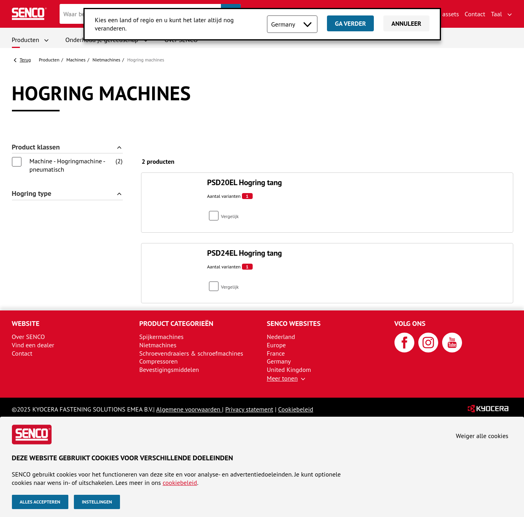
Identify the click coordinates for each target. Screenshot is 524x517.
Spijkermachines (161, 337)
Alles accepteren (40, 502)
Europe (276, 345)
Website (26, 323)
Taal (496, 14)
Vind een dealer (33, 345)
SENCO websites (294, 323)
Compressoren (158, 361)
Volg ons (410, 323)
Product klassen (36, 147)
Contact (475, 14)
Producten (25, 40)
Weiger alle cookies (482, 436)
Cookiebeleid (295, 409)
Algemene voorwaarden (189, 409)
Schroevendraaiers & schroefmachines (191, 353)
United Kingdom (289, 369)
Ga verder (350, 23)
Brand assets (442, 14)
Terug (25, 60)
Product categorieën (176, 323)
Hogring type (32, 194)
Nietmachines (106, 60)
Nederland (281, 337)
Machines (75, 60)
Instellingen (97, 502)
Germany (279, 361)
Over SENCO (28, 337)
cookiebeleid (179, 482)
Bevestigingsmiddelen (169, 369)
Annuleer (406, 23)
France (276, 353)
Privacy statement (249, 409)
